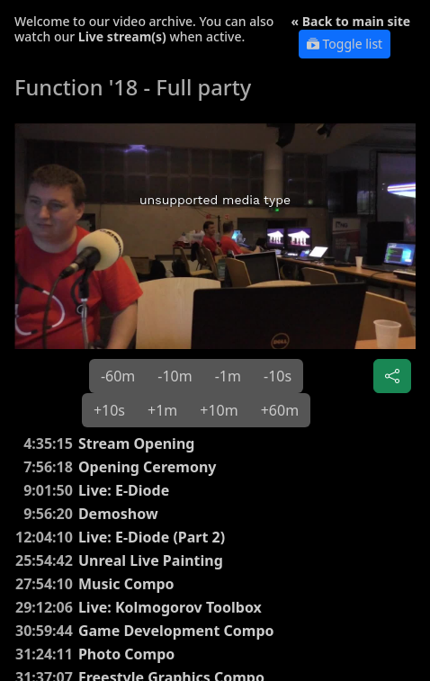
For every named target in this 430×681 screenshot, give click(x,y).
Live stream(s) (122, 36)
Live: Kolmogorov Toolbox (170, 607)
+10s (109, 410)
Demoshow (118, 514)
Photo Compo (126, 654)
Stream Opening (136, 443)
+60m (280, 410)
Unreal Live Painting (150, 560)
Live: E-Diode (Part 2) (151, 537)
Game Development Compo (176, 631)
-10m (174, 376)
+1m (162, 410)
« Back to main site (351, 21)
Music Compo (126, 584)
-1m (228, 376)
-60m (118, 376)
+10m (218, 410)
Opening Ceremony (147, 467)
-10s (277, 376)
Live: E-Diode (123, 490)
